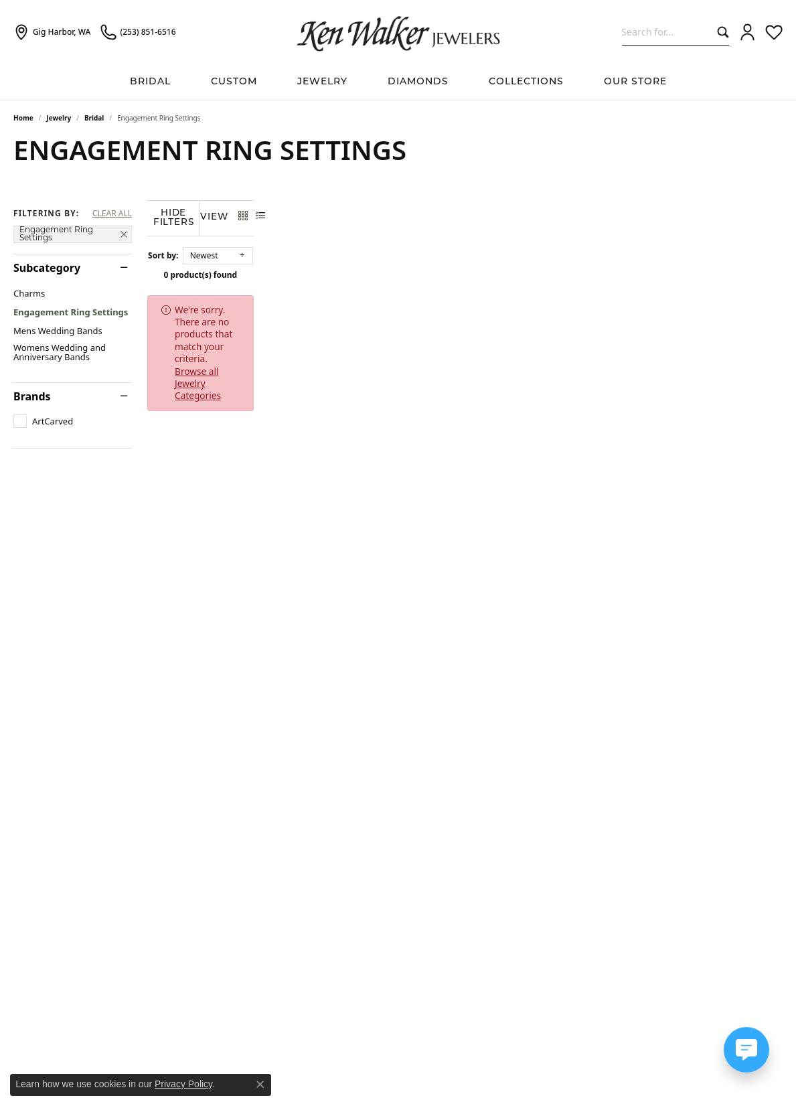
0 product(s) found (465, 273)
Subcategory (46, 267)
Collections (526, 82)
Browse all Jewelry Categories (493, 307)
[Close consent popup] (260, 1085)
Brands (32, 396)
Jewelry (322, 82)
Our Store (635, 82)
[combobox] (666, 32)
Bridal (94, 118)
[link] (51, 32)
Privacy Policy (183, 1084)
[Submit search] (720, 32)
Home (23, 118)
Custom (234, 82)
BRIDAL (150, 82)
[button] (747, 32)
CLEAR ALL (112, 214)
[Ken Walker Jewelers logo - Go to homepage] (398, 32)
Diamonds (418, 82)
